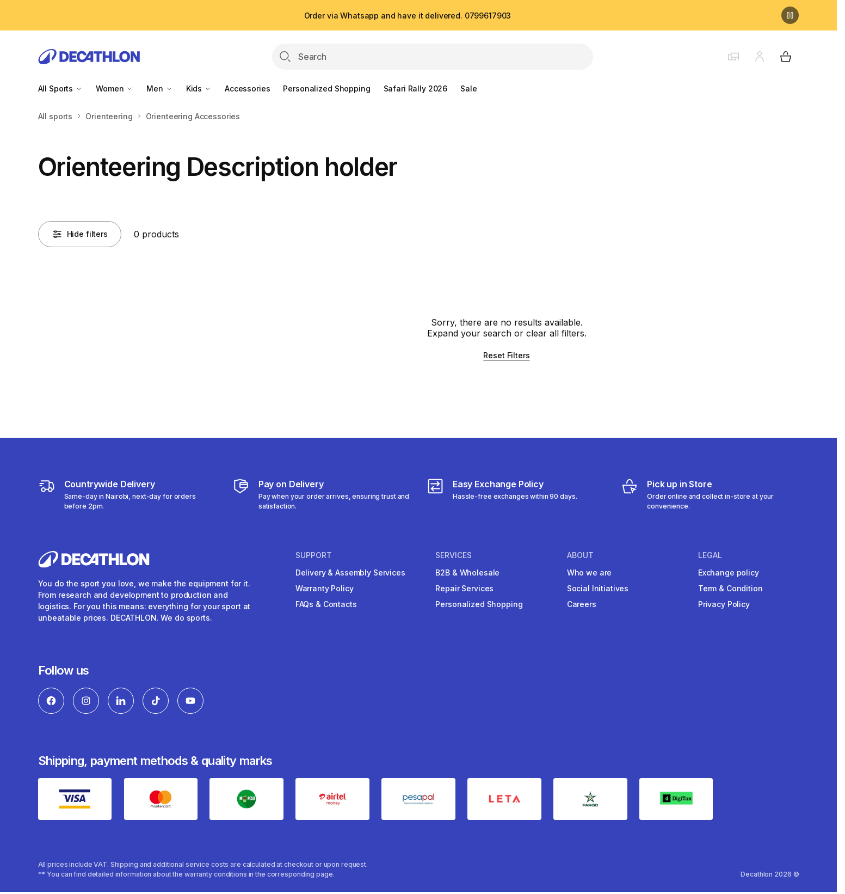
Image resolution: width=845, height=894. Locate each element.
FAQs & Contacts (326, 604)
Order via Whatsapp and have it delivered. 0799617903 (407, 15)
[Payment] (321, 494)
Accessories (247, 88)
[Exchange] (502, 494)
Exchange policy (728, 572)
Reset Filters (506, 355)
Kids (199, 88)
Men (159, 88)
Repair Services (464, 588)
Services (453, 555)
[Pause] (790, 15)
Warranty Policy (324, 588)
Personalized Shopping (326, 88)
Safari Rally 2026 (416, 88)
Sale (468, 88)
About (580, 555)
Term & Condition (730, 588)
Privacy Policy (724, 604)
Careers (581, 604)
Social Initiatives (597, 588)
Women (114, 88)
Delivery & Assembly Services (350, 572)
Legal (710, 555)
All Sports (60, 88)
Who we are (589, 572)
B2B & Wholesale (467, 572)
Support (313, 555)
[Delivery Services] (127, 494)
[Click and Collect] (710, 494)
